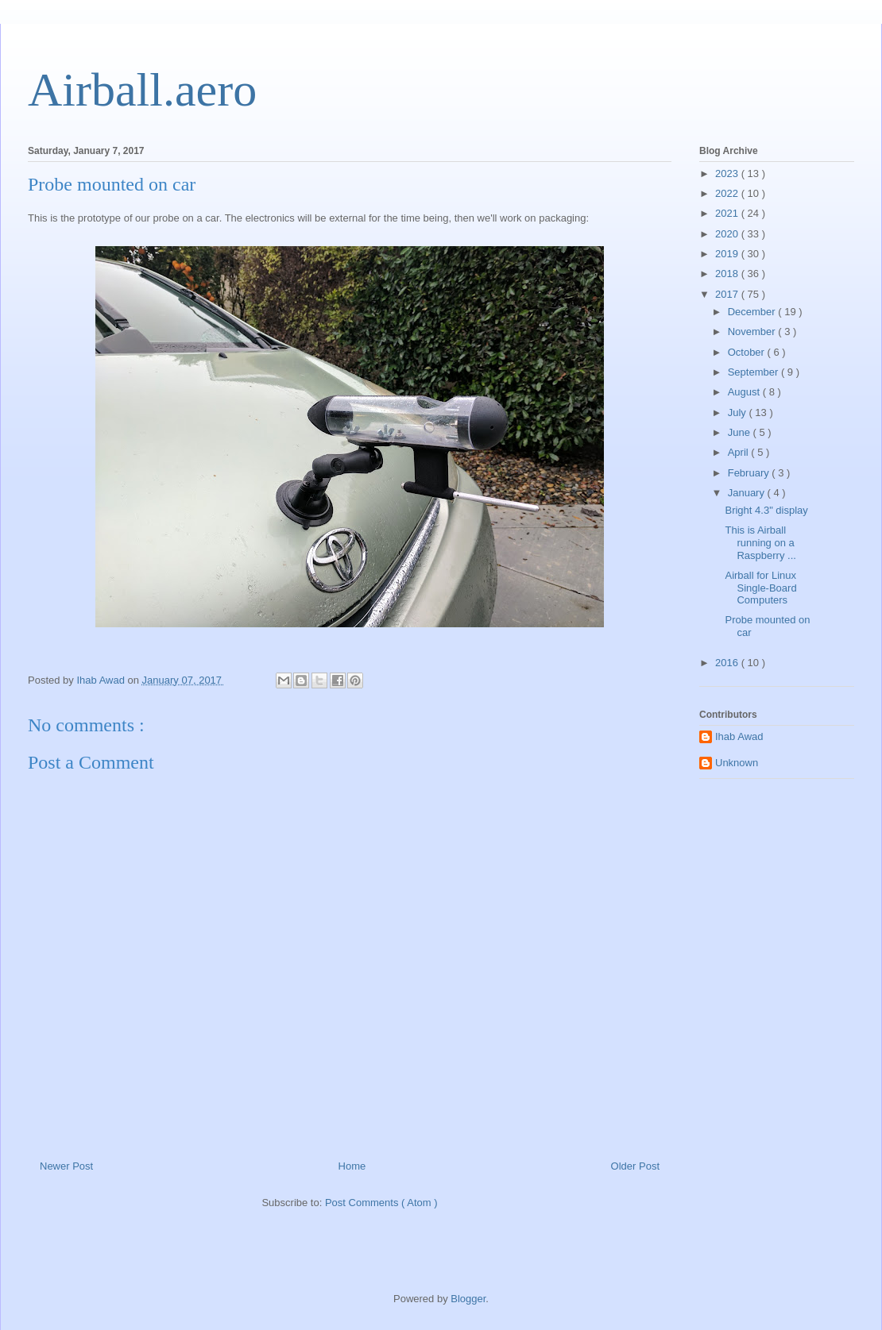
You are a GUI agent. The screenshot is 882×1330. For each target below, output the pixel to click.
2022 (728, 193)
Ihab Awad (739, 736)
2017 (728, 294)
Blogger (468, 1299)
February (750, 473)
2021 (728, 213)
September (754, 372)
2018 (728, 273)
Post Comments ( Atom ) (381, 1203)
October (748, 352)
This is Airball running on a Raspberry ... (760, 542)
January (748, 493)
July (738, 412)
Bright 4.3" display (766, 510)
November (753, 331)
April (740, 452)
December (753, 312)
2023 (728, 173)
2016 (728, 663)
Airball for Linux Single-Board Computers (760, 587)
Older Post (635, 1166)
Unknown (736, 763)
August (745, 392)
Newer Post (66, 1166)
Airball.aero (142, 90)
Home (352, 1166)
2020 (728, 234)
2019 (728, 254)
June (740, 432)
